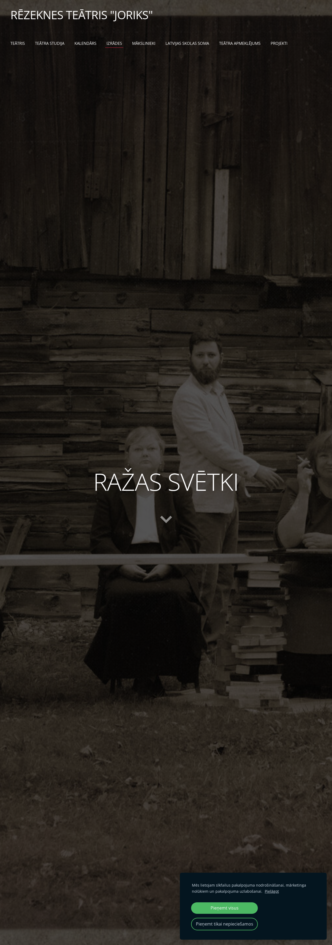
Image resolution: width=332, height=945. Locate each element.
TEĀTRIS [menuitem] (18, 43)
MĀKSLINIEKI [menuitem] (144, 43)
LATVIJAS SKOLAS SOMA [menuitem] (187, 43)
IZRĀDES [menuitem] (114, 43)
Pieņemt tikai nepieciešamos (224, 924)
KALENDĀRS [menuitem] (86, 43)
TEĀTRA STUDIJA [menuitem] (50, 43)
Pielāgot (272, 891)
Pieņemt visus (225, 908)
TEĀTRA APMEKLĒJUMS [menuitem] (240, 43)
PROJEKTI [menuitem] (279, 43)
